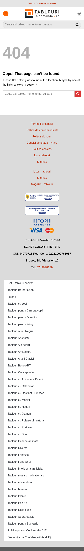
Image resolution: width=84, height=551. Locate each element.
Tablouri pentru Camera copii (25, 310)
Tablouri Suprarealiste (21, 516)
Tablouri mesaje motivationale (26, 475)
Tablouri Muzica (17, 489)
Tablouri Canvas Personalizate (42, 3)
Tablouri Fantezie (18, 454)
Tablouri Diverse (18, 448)
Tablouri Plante (17, 496)
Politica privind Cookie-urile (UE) (27, 530)
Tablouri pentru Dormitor (22, 317)
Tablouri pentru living (20, 324)
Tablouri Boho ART (19, 365)
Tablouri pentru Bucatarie (23, 523)
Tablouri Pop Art (17, 503)
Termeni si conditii (42, 123)
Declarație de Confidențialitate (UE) (29, 537)
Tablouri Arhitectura (19, 351)
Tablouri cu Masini (19, 399)
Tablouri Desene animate (23, 441)
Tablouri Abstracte (19, 338)
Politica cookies (42, 149)
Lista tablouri (42, 155)
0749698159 (45, 267)
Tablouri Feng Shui (19, 461)
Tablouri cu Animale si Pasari (25, 379)
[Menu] (5, 13)
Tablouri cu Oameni (20, 413)
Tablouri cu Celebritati (21, 386)
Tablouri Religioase (19, 509)
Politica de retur (41, 136)
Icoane (12, 296)
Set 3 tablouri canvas (20, 283)
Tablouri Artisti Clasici (21, 358)
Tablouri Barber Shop (21, 289)
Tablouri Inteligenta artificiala (25, 468)
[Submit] (77, 24)
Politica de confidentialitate (42, 130)
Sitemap (42, 161)
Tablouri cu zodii (18, 303)
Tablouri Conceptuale (21, 372)
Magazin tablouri (42, 184)
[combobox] (42, 24)
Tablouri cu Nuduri (19, 406)
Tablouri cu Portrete (20, 427)
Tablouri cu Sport (18, 434)
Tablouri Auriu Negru (20, 331)
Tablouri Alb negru (19, 344)
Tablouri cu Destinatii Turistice (26, 393)
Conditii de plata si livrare (42, 142)
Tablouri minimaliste (20, 482)
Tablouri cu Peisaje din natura (26, 420)
